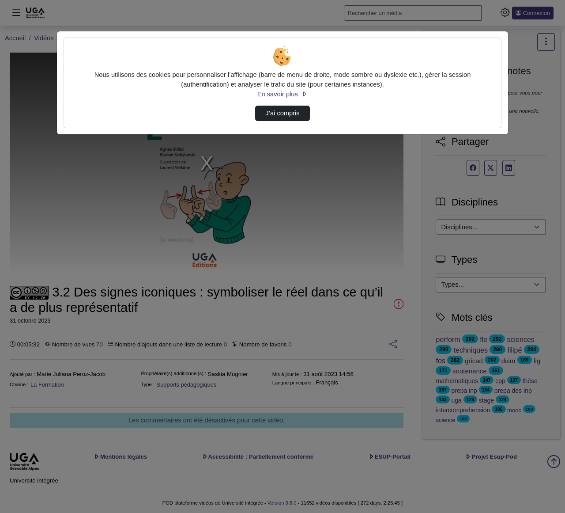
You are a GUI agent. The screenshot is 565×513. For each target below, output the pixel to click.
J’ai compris (282, 113)
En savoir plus (282, 94)
